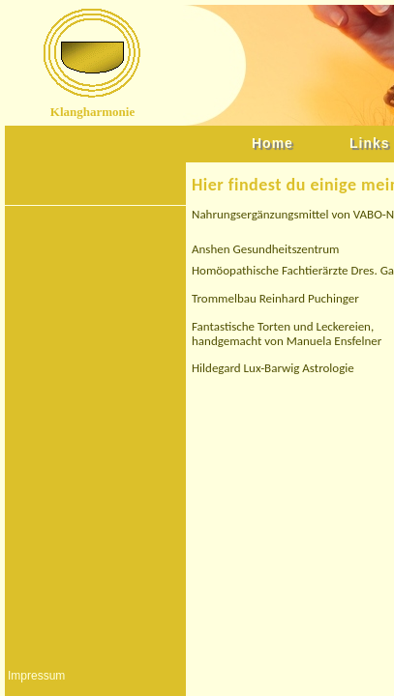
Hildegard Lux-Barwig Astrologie (273, 368)
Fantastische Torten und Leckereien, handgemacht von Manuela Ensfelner (286, 333)
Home (272, 143)
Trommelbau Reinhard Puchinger (275, 298)
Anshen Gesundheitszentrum (265, 249)
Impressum (36, 675)
